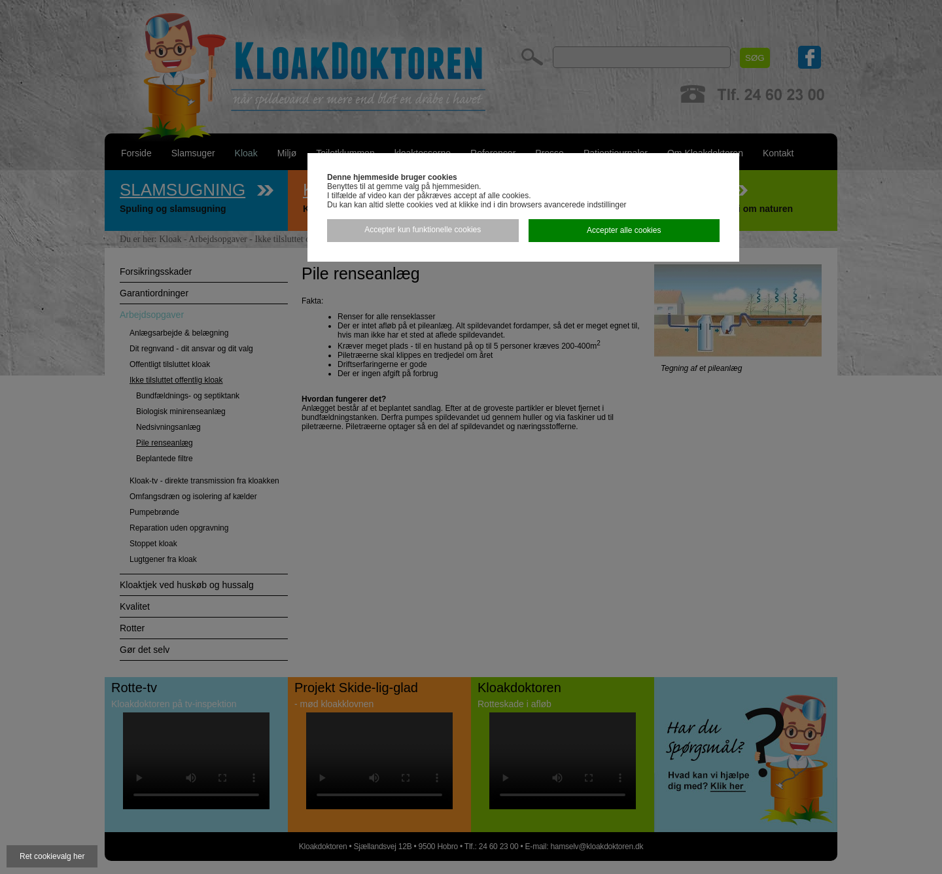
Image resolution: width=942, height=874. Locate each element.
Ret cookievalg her (52, 856)
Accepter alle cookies (624, 230)
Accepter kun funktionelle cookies (422, 229)
